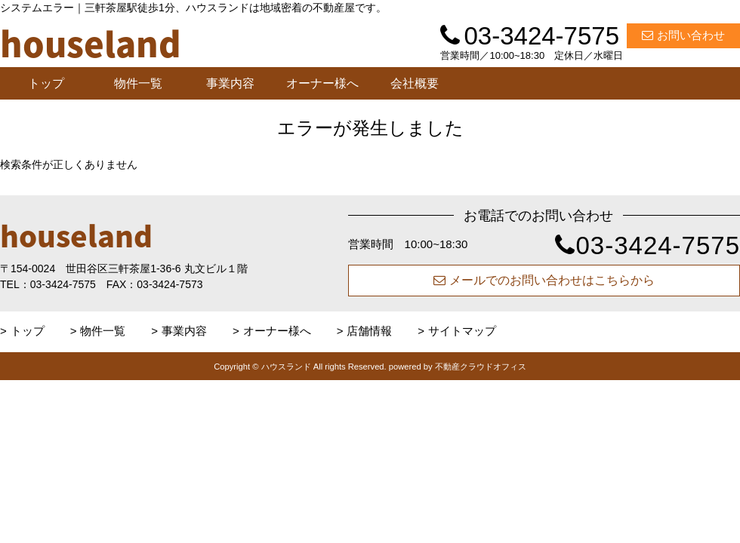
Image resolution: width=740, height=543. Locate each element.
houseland (76, 235)
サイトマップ (462, 330)
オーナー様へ (322, 83)
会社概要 (414, 83)
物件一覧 (138, 83)
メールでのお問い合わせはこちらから (544, 280)
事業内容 (230, 83)
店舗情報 (369, 330)
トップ (46, 83)
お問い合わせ (683, 35)
